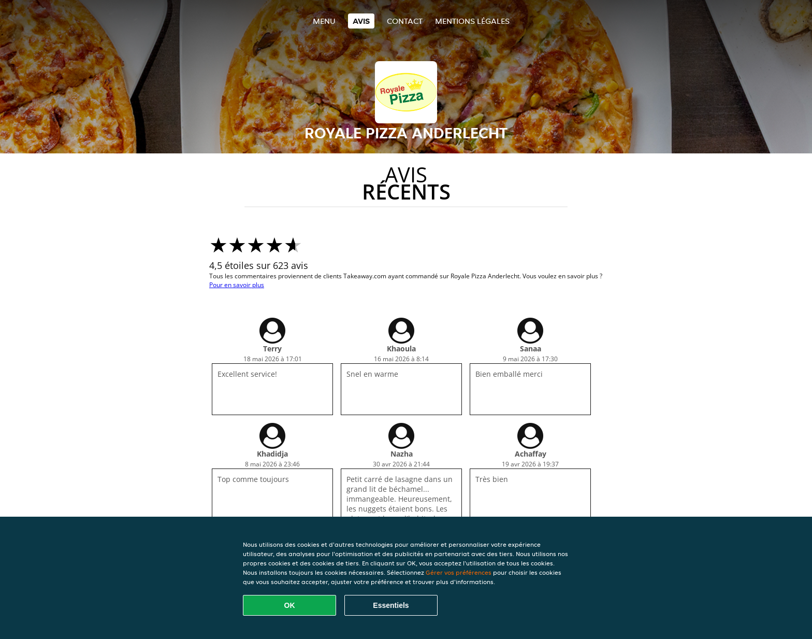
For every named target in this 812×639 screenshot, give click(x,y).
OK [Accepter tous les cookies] (289, 605)
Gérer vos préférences (458, 572)
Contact (405, 21)
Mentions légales (472, 21)
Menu (324, 21)
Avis (361, 21)
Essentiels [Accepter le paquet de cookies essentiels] (391, 605)
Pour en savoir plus (236, 284)
